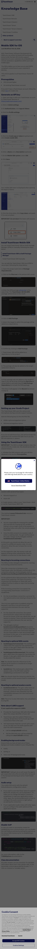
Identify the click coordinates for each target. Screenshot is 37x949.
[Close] (34, 460)
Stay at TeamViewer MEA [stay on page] (18, 485)
